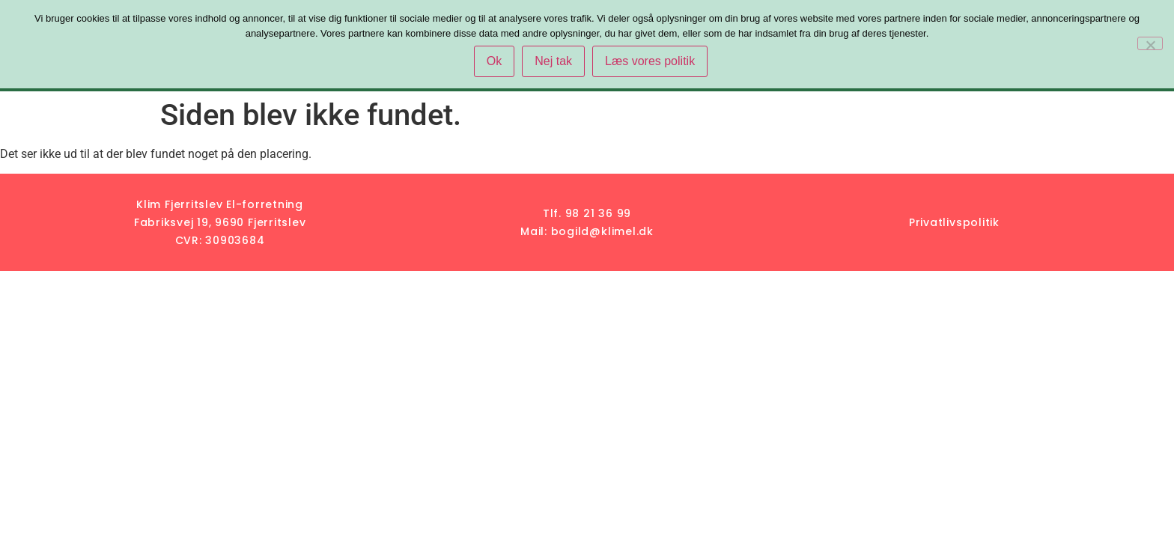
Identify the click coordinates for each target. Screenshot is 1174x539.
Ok (494, 61)
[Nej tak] (1150, 43)
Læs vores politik (650, 61)
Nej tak (553, 61)
